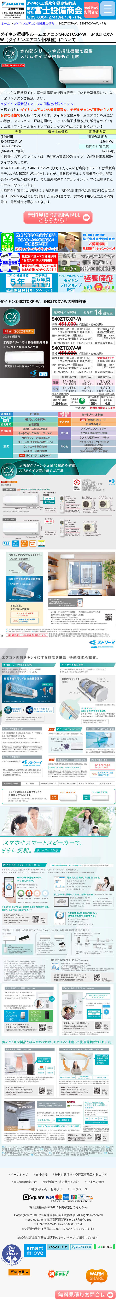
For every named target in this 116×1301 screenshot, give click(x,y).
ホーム (5, 23)
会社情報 (41, 1174)
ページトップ (19, 1174)
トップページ (78, 1189)
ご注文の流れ (95, 1182)
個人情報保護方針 (25, 1182)
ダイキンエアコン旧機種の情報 (34, 23)
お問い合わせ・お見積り (46, 1189)
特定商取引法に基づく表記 (61, 1182)
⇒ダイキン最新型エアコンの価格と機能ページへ (36, 104)
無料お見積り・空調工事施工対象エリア (81, 1174)
